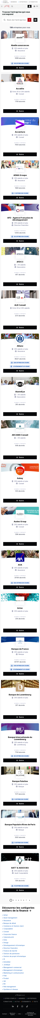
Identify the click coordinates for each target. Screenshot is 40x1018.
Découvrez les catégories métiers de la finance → (18, 909)
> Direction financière (10, 948)
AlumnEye (20, 392)
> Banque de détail (9, 923)
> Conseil (5, 931)
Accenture (20, 132)
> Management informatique (12, 970)
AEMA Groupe (20, 175)
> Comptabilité (7, 929)
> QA (4, 981)
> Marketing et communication (13, 973)
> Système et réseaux (10, 989)
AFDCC (20, 262)
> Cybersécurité (8, 937)
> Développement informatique (13, 945)
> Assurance (6, 920)
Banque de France (20, 649)
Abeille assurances (20, 45)
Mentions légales (12, 1014)
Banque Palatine (20, 781)
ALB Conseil (20, 305)
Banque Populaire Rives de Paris (20, 824)
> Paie (4, 976)
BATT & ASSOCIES (20, 868)
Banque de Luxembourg (20, 695)
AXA (20, 565)
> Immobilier (6, 962)
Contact (4, 1014)
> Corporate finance (9, 934)
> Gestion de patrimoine (11, 953)
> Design (5, 942)
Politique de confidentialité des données (30, 1014)
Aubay (20, 478)
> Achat (5, 915)
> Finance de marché (9, 951)
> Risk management (9, 986)
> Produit (5, 978)
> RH (4, 984)
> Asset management (9, 918)
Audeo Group (20, 521)
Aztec (20, 608)
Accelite (20, 89)
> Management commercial (11, 967)
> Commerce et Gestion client (13, 926)
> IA (3, 959)
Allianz (20, 346)
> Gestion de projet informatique (14, 956)
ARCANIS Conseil (20, 435)
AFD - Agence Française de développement (20, 219)
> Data (4, 940)
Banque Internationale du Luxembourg (20, 738)
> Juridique (6, 965)
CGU (19, 1014)
